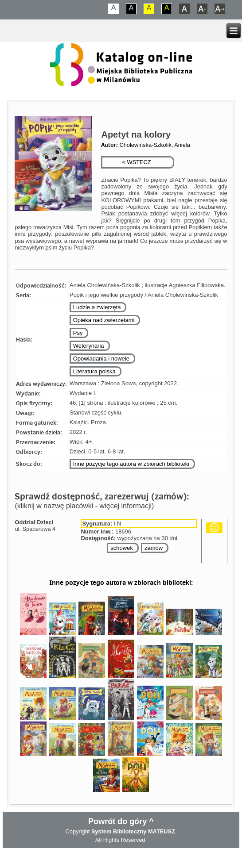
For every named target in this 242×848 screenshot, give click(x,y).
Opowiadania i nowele (101, 358)
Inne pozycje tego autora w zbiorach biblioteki (131, 463)
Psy (78, 333)
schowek (121, 548)
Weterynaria (88, 345)
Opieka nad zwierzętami (104, 320)
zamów (153, 548)
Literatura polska (94, 371)
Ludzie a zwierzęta (97, 307)
